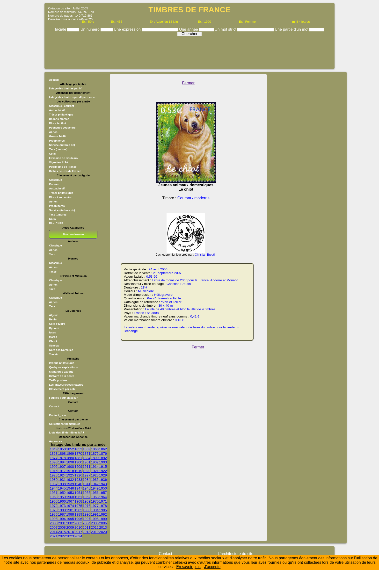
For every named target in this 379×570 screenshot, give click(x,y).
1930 (54, 480)
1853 (78, 449)
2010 (78, 527)
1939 (70, 484)
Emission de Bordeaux (63, 158)
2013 (103, 527)
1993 (54, 519)
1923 (54, 475)
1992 (103, 514)
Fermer (188, 83)
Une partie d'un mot (292, 29)
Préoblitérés (57, 140)
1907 (62, 467)
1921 (95, 471)
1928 (95, 475)
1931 (62, 480)
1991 (95, 514)
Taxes (53, 271)
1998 (95, 519)
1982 (78, 510)
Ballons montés (59, 118)
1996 (78, 519)
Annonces (55, 441)
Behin (53, 319)
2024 (78, 536)
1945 (62, 488)
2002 (70, 523)
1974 (70, 506)
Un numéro (90, 29)
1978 (103, 506)
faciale (61, 29)
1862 (103, 449)
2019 (95, 532)
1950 (103, 488)
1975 (78, 506)
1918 (70, 471)
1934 (86, 480)
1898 (70, 462)
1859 (86, 449)
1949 (95, 488)
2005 (95, 523)
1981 (70, 510)
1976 (86, 506)
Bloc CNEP (56, 223)
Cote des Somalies (61, 349)
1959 (62, 497)
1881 (78, 458)
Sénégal (54, 345)
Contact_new (57, 415)
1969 (86, 501)
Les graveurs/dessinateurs (66, 384)
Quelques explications (63, 367)
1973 (62, 506)
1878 (62, 458)
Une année (189, 29)
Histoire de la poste (61, 376)
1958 (54, 497)
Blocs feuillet (57, 123)
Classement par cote (62, 389)
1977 (95, 506)
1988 (70, 514)
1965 (54, 501)
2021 (54, 536)
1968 (78, 501)
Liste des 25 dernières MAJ (66, 432)
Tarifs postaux (58, 380)
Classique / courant (61, 105)
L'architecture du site (235, 554)
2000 (54, 523)
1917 (62, 471)
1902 (95, 462)
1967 (70, 501)
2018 (86, 532)
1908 (70, 467)
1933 (78, 480)
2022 (62, 536)
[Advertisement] (189, 51)
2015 (62, 532)
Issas (52, 332)
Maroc (53, 336)
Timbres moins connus (73, 234)
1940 (78, 484)
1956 (95, 493)
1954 (78, 493)
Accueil (54, 79)
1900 (78, 462)
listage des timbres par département (72, 97)
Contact (54, 406)
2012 (95, 527)
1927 (86, 475)
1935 (95, 480)
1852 (70, 449)
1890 (95, 458)
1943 (103, 484)
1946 (70, 488)
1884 (86, 458)
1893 (54, 462)
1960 (70, 497)
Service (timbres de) (62, 145)
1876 (103, 453)
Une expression (128, 29)
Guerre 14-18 (57, 136)
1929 (103, 475)
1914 (95, 467)
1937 (54, 484)
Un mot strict (226, 29)
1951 (54, 493)
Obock (53, 341)
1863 (54, 453)
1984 (95, 510)
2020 (103, 532)
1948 (86, 488)
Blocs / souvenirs (60, 197)
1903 (103, 462)
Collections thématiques (64, 423)
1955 (86, 493)
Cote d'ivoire (57, 323)
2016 (70, 532)
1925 (70, 475)
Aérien (53, 131)
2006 (103, 523)
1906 (54, 467)
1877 (54, 458)
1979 (54, 510)
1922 (103, 471)
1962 (86, 497)
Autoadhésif (57, 110)
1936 (103, 480)
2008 (62, 527)
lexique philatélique (61, 362)
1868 (62, 453)
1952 (62, 493)
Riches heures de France (65, 171)
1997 (86, 519)
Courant (54, 184)
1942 (95, 484)
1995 (70, 519)
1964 (103, 497)
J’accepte (212, 567)
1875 (95, 453)
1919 (78, 471)
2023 (70, 536)
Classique (55, 179)
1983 (86, 510)
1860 (95, 449)
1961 (78, 497)
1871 (86, 453)
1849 (54, 449)
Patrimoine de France (63, 166)
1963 (95, 497)
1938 (62, 484)
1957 (103, 493)
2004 (86, 523)
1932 (70, 480)
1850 (62, 449)
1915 (103, 467)
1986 (54, 514)
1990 (86, 514)
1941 (86, 484)
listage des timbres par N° (65, 88)
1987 (62, 514)
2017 (78, 532)
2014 (54, 532)
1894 (62, 462)
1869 (70, 453)
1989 (78, 514)
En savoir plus (188, 567)
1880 (70, 458)
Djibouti (54, 328)
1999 (103, 519)
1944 (54, 488)
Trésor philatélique (61, 114)
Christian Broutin (205, 254)
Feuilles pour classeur (63, 397)
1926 (78, 475)
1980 (62, 510)
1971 (103, 501)
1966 (62, 501)
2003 (78, 523)
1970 (95, 501)
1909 (78, 467)
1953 (70, 493)
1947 (78, 488)
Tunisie (53, 354)
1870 (78, 453)
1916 (54, 471)
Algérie (53, 315)
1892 (103, 458)
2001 (62, 523)
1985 (103, 510)
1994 (62, 519)
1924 (62, 475)
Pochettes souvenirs (62, 127)
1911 (86, 467)
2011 (86, 527)
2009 (70, 527)
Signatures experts (61, 371)
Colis (52, 153)
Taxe (52, 254)
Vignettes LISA (58, 162)
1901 (86, 462)
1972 (54, 506)
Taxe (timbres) (58, 149)
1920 (86, 471)
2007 (54, 527)
